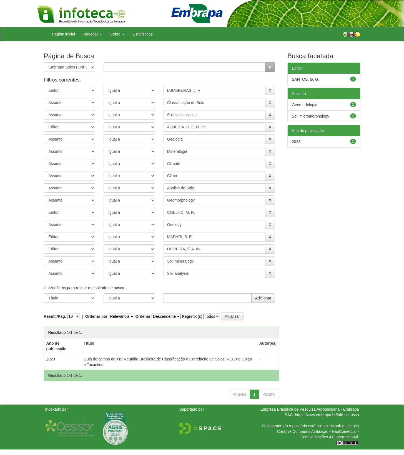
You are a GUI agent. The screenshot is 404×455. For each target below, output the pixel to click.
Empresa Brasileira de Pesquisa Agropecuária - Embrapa (309, 409)
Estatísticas (143, 34)
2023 (296, 141)
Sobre (117, 34)
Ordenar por (96, 316)
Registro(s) (192, 316)
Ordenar (142, 316)
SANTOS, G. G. (305, 79)
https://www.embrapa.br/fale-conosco (327, 415)
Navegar (92, 34)
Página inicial (63, 34)
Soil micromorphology (310, 116)
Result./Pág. (55, 316)
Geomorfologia (304, 105)
